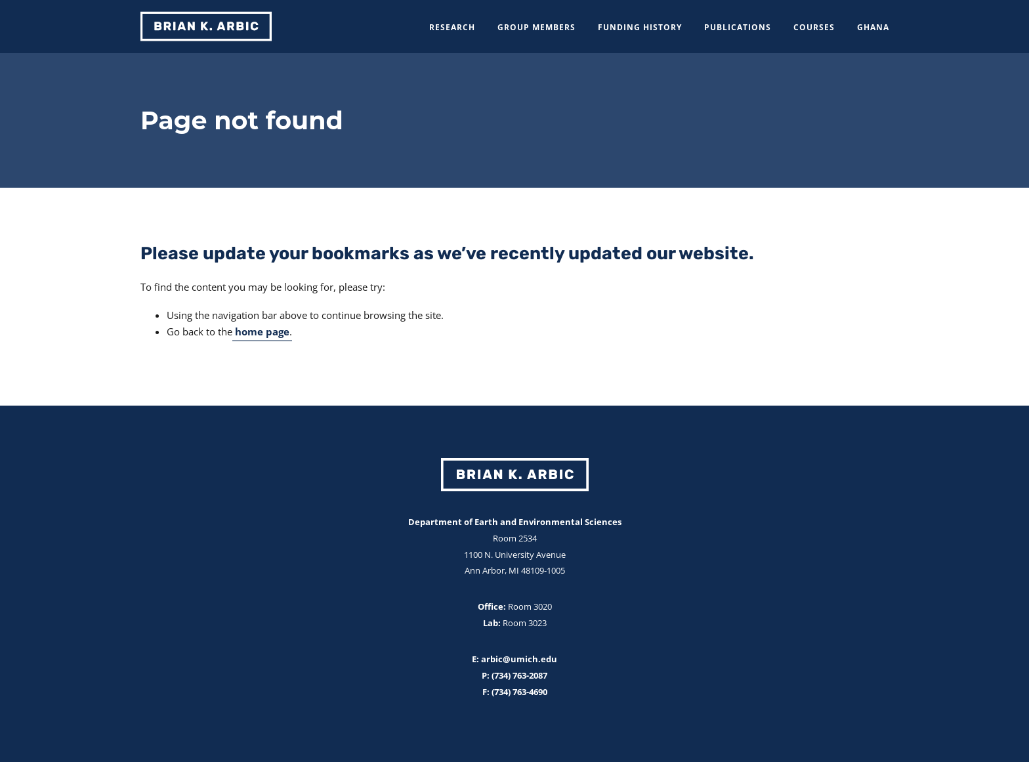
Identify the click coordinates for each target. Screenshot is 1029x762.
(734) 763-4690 (518, 692)
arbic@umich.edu (518, 659)
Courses (814, 27)
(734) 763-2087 (518, 675)
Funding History (640, 27)
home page (262, 331)
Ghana (873, 27)
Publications (737, 27)
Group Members (536, 27)
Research (452, 27)
